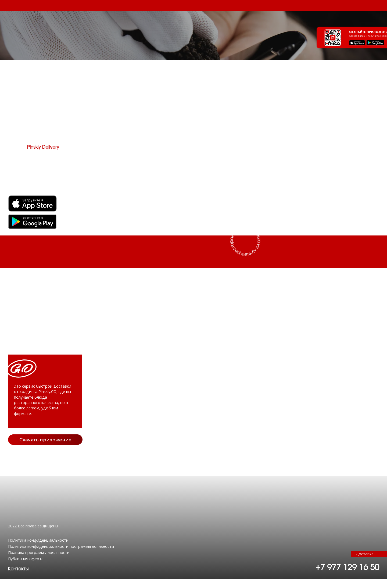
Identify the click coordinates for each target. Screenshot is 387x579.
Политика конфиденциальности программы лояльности (61, 546)
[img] (32, 222)
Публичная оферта (26, 558)
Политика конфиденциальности (38, 540)
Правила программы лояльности (39, 552)
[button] (18, 569)
